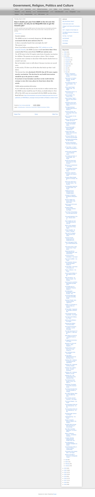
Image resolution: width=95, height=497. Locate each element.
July (66, 68)
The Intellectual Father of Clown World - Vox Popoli (71, 157)
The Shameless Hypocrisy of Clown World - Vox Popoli (71, 187)
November (67, 59)
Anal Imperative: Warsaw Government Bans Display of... (71, 263)
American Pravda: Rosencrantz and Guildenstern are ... (70, 239)
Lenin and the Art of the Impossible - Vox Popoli (71, 314)
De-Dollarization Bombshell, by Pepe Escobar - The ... (70, 292)
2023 (65, 468)
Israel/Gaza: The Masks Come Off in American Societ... (70, 386)
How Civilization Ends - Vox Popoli (70, 353)
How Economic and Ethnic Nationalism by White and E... (71, 283)
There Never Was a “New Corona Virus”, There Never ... (71, 248)
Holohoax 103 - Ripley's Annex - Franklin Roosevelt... (70, 369)
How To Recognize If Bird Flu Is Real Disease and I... (71, 243)
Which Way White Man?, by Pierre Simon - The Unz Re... (70, 183)
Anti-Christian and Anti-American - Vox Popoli (70, 398)
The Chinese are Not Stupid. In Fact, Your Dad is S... (70, 381)
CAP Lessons (41, 14)
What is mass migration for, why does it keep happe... (70, 227)
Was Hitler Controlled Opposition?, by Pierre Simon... (71, 430)
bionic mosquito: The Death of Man (70, 95)
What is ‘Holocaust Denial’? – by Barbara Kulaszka (70, 435)
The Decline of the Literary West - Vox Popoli (71, 452)
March (67, 461)
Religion (17, 14)
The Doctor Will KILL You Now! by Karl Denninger (71, 136)
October (67, 61)
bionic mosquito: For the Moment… (70, 117)
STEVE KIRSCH (18, 33)
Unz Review (65, 40)
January (67, 465)
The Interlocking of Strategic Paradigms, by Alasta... (71, 444)
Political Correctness (42, 9)
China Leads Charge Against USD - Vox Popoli (70, 88)
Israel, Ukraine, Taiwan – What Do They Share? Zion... (70, 99)
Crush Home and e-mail (67, 23)
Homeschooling (28, 14)
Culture (55, 9)
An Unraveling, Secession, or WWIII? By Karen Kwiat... (71, 169)
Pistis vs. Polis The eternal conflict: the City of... (71, 120)
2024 (65, 56)
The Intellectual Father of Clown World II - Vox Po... (71, 84)
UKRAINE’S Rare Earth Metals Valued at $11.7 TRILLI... (71, 104)
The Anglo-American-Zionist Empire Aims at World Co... (71, 108)
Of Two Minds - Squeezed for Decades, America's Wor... (71, 310)
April (66, 459)
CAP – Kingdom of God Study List (70, 29)
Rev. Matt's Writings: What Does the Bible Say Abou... (71, 395)
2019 (65, 476)
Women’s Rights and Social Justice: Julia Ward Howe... (70, 201)
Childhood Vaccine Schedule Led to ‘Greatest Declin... (69, 192)
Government (28, 9)
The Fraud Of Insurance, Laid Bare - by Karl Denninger (70, 328)
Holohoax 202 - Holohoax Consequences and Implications (71, 361)
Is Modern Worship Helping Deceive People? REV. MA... (70, 439)
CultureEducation (59, 11)
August (67, 65)
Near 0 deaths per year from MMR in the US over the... (70, 222)
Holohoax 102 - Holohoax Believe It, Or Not (71, 373)
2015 (65, 484)
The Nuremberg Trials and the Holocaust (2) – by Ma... (71, 406)
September (68, 63)
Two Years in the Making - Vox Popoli (71, 317)
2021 (65, 472)
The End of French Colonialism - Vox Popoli (71, 256)
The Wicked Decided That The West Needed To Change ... (71, 390)
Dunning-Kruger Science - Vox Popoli (71, 414)
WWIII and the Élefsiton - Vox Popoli (71, 321)
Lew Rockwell (65, 38)
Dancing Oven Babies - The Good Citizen (70, 324)
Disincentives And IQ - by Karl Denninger (71, 92)
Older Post (55, 114)
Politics (16, 9)
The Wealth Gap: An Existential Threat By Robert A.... (70, 288)
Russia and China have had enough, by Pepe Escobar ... (70, 162)
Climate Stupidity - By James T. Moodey (70, 230)
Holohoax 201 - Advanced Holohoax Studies (71, 365)
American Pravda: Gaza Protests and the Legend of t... (70, 301)
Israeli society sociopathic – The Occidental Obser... (71, 153)
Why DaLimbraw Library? (68, 21)
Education (17, 11)
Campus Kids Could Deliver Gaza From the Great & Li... (71, 133)
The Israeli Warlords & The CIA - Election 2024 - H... (71, 218)
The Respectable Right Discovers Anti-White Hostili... (70, 297)
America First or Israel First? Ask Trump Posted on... (70, 349)
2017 (65, 480)
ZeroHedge (65, 43)
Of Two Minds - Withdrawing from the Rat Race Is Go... (70, 357)
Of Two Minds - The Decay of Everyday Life (71, 267)
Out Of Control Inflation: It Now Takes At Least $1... (71, 274)
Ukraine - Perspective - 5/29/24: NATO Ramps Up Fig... (71, 75)
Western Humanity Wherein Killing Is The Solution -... (70, 421)
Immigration (73, 11)
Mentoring (28, 11)
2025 (65, 54)
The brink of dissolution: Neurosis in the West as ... (71, 144)
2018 (65, 478)
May (66, 72)
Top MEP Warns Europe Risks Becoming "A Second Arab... (70, 426)
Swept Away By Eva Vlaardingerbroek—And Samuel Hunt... (71, 252)
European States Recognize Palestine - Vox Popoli (70, 209)
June (66, 70)
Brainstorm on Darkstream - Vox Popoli (71, 165)
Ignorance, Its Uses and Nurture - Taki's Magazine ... (70, 344)
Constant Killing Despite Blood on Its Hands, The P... (71, 178)
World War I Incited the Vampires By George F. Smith (71, 174)
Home (36, 114)
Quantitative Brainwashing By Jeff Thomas (71, 140)
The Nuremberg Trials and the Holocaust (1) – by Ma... (71, 410)
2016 (65, 482)
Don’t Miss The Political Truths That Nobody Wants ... (70, 124)
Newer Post (17, 114)
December (67, 57)
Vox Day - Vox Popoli (67, 36)
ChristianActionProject (43, 11)
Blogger (54, 494)
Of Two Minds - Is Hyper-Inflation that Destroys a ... (71, 148)
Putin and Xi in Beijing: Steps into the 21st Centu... (70, 234)
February (67, 463)
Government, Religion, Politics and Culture (43, 5)
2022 (65, 470)
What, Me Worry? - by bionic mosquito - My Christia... (70, 279)
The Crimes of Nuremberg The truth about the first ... (71, 213)
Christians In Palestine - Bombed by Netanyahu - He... (71, 196)
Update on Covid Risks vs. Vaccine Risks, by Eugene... (71, 306)
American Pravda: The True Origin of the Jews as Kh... (71, 113)
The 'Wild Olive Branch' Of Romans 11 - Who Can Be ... (71, 332)
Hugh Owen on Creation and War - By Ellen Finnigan (70, 79)
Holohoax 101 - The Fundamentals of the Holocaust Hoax (70, 377)
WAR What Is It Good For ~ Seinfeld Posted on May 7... (71, 337)
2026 (65, 52)
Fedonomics (66, 9)
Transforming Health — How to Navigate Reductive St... (70, 128)
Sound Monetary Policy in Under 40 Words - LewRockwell (71, 448)
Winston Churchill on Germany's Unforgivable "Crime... (71, 456)
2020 (65, 474)
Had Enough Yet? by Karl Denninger (71, 205)
